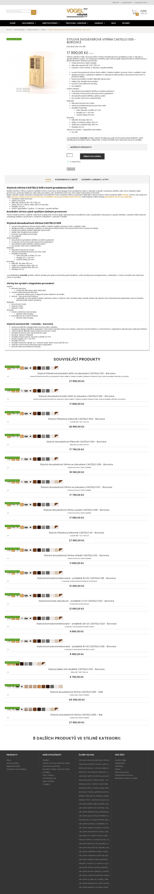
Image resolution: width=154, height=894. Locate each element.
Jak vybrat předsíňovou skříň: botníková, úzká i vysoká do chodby (95, 883)
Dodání (46, 760)
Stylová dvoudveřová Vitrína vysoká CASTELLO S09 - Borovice (77, 505)
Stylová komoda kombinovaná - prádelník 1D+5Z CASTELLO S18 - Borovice (77, 573)
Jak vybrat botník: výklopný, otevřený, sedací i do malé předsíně (95, 871)
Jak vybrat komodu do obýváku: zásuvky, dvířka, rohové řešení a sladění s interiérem (95, 847)
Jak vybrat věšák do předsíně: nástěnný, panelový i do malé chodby (95, 875)
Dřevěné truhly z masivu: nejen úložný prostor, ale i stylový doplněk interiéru (95, 788)
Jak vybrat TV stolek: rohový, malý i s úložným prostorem (95, 835)
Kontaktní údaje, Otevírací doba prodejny (56, 770)
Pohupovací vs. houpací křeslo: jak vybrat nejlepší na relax (95, 820)
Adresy (118, 769)
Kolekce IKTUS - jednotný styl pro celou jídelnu (95, 800)
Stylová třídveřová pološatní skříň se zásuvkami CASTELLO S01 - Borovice (77, 368)
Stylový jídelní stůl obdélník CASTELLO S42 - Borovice (77, 664)
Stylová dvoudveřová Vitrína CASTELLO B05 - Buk (77, 710)
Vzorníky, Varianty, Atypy (95, 179)
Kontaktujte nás (49, 778)
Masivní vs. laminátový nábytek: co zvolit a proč (95, 772)
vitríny (125, 195)
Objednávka (127, 2)
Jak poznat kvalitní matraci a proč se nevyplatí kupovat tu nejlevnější (95, 764)
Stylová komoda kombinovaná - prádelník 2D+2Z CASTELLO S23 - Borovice (77, 619)
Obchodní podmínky (51, 766)
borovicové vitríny (34, 197)
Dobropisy (119, 766)
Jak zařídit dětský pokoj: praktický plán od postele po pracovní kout (95, 812)
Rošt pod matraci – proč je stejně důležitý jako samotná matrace (95, 768)
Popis (48, 179)
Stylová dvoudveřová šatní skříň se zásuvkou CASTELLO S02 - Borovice (77, 391)
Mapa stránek (48, 781)
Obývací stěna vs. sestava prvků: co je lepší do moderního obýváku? (95, 839)
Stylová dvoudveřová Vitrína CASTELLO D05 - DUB (77, 687)
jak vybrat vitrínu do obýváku (118, 197)
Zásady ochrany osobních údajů (56, 763)
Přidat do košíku (92, 156)
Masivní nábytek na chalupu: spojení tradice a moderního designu (95, 796)
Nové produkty (13, 763)
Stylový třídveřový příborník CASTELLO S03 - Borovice (77, 414)
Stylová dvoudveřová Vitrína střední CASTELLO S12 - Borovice (77, 550)
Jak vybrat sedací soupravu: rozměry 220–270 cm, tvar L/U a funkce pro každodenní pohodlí (95, 827)
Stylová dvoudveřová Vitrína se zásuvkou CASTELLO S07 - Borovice (77, 482)
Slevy (9, 760)
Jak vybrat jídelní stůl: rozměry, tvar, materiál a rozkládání (95, 808)
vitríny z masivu (18, 197)
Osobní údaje (120, 760)
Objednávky (120, 763)
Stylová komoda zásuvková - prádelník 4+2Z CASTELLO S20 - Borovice (77, 596)
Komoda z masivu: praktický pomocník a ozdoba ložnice (95, 792)
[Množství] (70, 155)
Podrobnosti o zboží (66, 179)
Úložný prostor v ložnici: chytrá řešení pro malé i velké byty (95, 784)
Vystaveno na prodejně (16, 769)
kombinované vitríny (71, 197)
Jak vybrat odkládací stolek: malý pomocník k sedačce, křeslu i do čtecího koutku (95, 851)
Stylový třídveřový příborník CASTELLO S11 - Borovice (77, 528)
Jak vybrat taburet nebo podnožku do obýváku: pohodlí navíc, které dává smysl (95, 859)
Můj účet (115, 2)
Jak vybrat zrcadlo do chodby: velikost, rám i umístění (95, 879)
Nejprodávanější (13, 766)
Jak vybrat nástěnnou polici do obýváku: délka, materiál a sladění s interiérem (95, 855)
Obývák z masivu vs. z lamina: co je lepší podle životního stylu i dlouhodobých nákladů (95, 863)
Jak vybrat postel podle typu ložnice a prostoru (95, 760)
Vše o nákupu (48, 775)
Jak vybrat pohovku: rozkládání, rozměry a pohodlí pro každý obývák (95, 823)
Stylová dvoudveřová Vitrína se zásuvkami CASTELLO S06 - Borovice (77, 459)
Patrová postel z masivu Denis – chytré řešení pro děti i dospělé (95, 780)
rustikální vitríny (52, 197)
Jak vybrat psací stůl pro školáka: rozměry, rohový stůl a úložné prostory (95, 816)
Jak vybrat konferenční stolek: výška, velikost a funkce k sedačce (95, 831)
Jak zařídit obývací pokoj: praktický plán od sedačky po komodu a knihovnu (95, 867)
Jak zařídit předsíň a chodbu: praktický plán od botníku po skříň (95, 887)
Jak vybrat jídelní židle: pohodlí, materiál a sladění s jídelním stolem (95, 804)
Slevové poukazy (122, 772)
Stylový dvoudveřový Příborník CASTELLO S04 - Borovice (77, 437)
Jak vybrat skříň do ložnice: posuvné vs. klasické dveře (95, 776)
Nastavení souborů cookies (126, 778)
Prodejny (46, 784)
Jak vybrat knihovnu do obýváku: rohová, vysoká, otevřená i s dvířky (95, 843)
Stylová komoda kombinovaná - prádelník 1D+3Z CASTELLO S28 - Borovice (77, 642)
